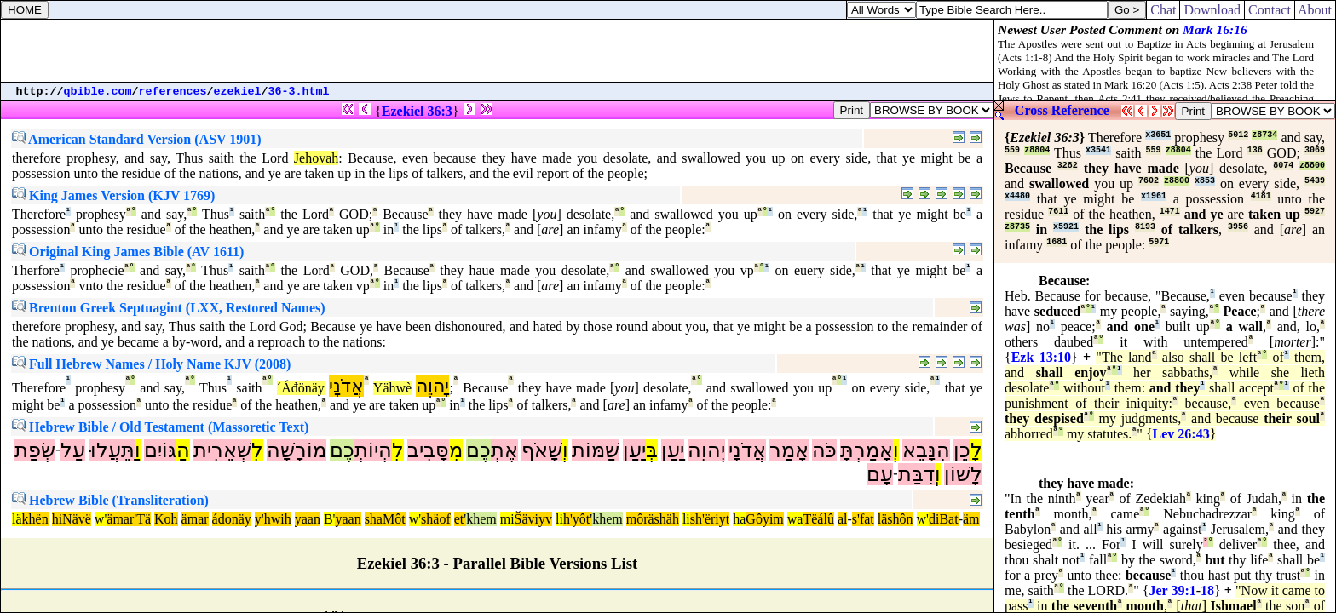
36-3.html (299, 91)
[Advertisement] (497, 51)
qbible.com (98, 91)
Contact (1269, 10)
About (1315, 10)
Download (1212, 10)
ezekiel (238, 91)
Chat (1163, 10)
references (173, 91)
